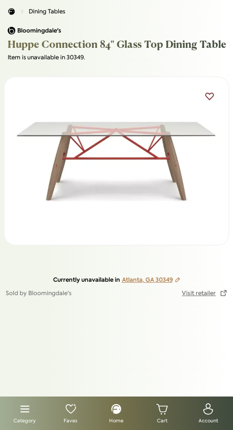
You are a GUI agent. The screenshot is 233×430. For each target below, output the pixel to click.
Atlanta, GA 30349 (151, 280)
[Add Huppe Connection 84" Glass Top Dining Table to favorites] (209, 96)
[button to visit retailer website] (204, 293)
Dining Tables (47, 11)
